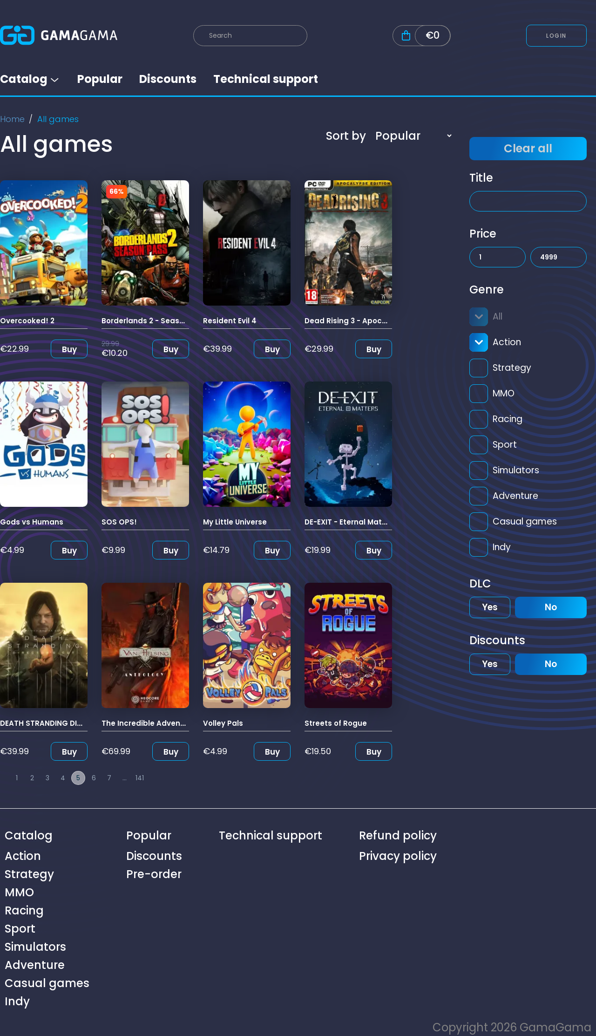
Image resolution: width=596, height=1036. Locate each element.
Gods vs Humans (31, 522)
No (551, 607)
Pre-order (154, 874)
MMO (504, 393)
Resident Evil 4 (230, 321)
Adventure (515, 496)
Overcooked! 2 (27, 321)
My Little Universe (235, 522)
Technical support (265, 79)
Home (12, 119)
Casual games (525, 521)
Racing (507, 419)
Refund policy (398, 835)
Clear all (528, 148)
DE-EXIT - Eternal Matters (351, 522)
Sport (505, 444)
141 (139, 778)
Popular (99, 79)
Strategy (512, 367)
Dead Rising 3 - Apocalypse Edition (369, 321)
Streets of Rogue (336, 723)
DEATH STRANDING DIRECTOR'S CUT (64, 723)
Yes (490, 607)
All (497, 316)
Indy (502, 547)
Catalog (30, 79)
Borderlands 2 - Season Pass (155, 321)
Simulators (516, 470)
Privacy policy (398, 856)
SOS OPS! (119, 522)
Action (507, 342)
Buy (69, 349)
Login (556, 36)
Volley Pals (223, 723)
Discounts (167, 79)
